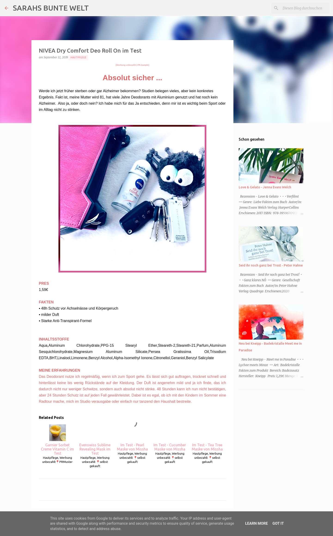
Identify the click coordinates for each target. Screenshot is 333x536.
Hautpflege (78, 57)
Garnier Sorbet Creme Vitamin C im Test (57, 439)
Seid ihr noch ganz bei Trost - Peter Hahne (271, 265)
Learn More (256, 523)
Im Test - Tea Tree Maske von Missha (207, 437)
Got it (278, 523)
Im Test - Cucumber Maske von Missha (169, 437)
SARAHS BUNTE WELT (51, 8)
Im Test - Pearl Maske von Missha (132, 437)
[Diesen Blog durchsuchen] (305, 8)
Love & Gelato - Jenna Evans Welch (265, 187)
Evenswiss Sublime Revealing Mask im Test (94, 439)
